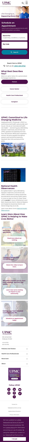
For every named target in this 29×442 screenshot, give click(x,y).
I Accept (14, 439)
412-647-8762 (5, 342)
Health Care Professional (14, 95)
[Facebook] (8, 390)
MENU (27, 1)
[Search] (23, 3)
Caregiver (14, 101)
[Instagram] (8, 393)
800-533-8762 (5, 344)
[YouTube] (19, 390)
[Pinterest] (14, 393)
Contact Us (14, 404)
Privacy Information (14, 414)
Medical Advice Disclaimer (14, 411)
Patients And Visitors (9, 348)
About (4, 363)
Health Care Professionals (10, 353)
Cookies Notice (10, 427)
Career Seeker (14, 89)
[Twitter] (14, 396)
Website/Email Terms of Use (14, 407)
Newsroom (5, 358)
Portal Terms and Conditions (12, 425)
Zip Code (6, 44)
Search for (6, 35)
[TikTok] (20, 393)
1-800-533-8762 (20, 66)
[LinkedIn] (14, 390)
